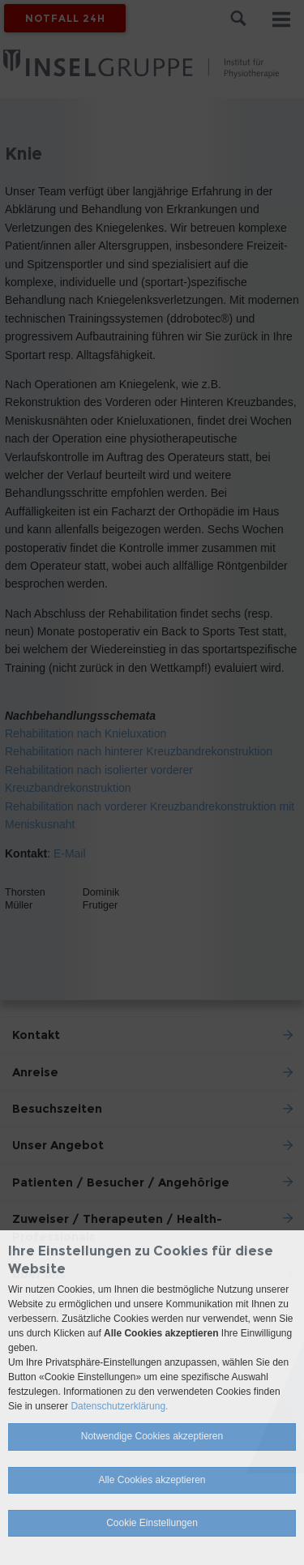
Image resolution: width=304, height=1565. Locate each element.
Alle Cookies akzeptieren (151, 1480)
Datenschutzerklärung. (119, 1406)
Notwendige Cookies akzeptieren (152, 1436)
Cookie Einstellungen (152, 1523)
